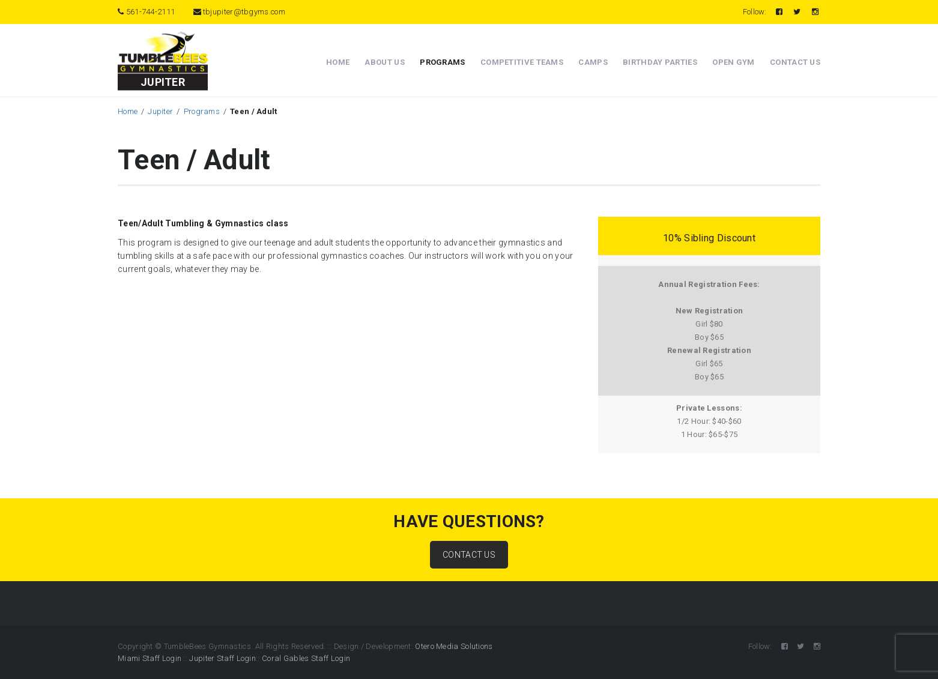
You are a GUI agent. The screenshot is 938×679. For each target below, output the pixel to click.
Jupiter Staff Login (222, 658)
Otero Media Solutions (453, 646)
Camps (593, 62)
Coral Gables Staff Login (306, 658)
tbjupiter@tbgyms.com (239, 11)
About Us (384, 62)
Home (337, 62)
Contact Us (795, 62)
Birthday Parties (660, 62)
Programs (442, 62)
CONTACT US (469, 555)
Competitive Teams (521, 62)
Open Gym (733, 62)
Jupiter (160, 111)
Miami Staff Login (149, 658)
